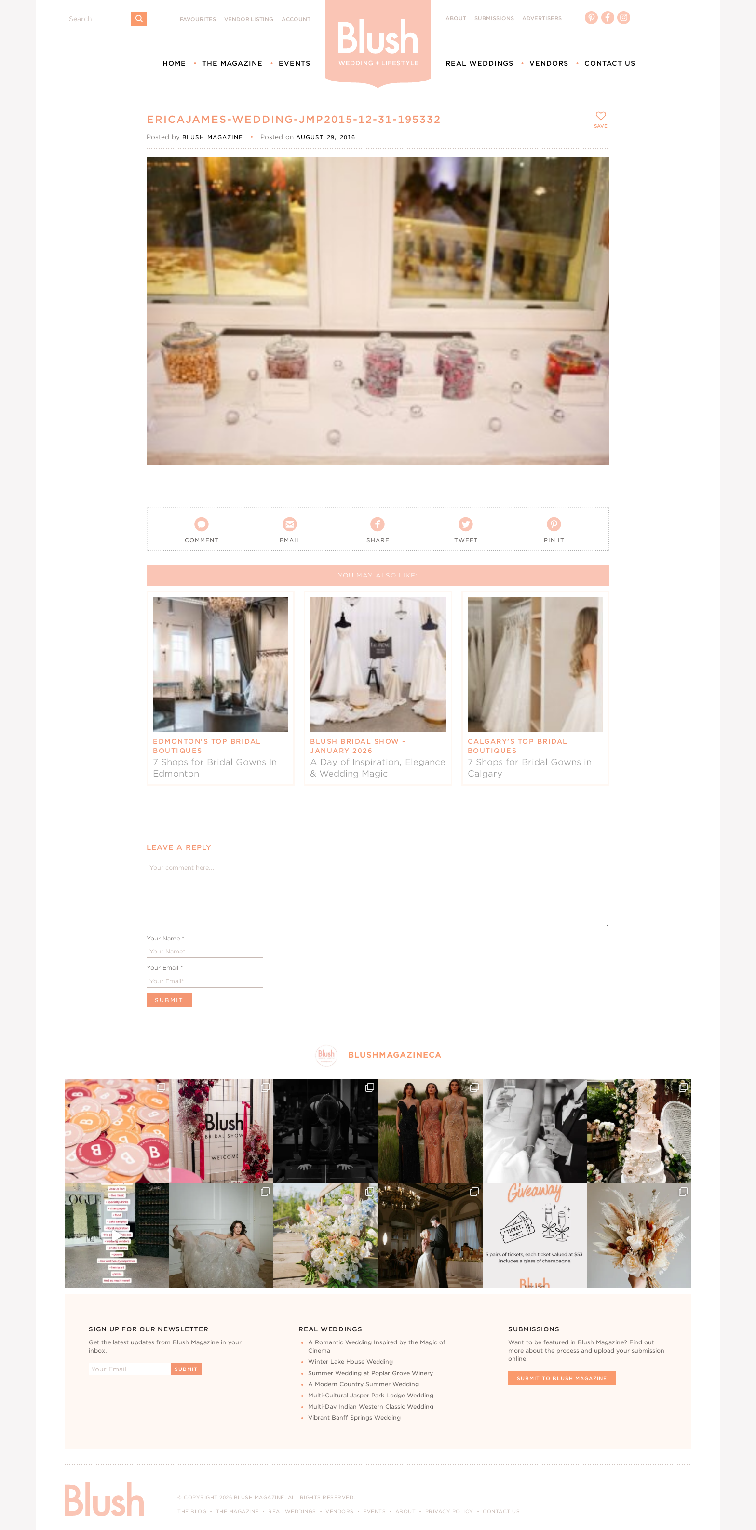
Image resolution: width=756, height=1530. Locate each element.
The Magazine (232, 63)
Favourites (198, 19)
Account (296, 19)
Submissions (494, 18)
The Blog (191, 1511)
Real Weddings (479, 63)
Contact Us (609, 63)
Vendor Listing (248, 19)
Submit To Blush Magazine (562, 1378)
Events (294, 63)
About (456, 18)
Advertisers (542, 18)
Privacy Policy (449, 1511)
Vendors (548, 63)
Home (174, 63)
